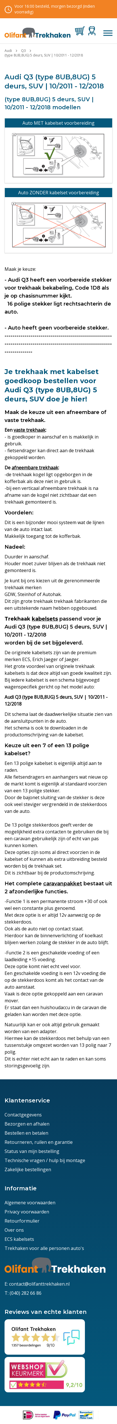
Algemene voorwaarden (30, 1202)
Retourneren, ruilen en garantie (39, 1142)
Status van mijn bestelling (32, 1151)
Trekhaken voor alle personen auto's (44, 1248)
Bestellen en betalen (26, 1133)
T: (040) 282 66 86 (23, 1293)
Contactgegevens (23, 1115)
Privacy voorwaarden (27, 1212)
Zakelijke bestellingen (28, 1169)
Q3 (23, 51)
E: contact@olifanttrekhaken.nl (37, 1284)
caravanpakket (62, 883)
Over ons (14, 1230)
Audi (8, 51)
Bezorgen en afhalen (27, 1124)
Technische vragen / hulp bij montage (45, 1160)
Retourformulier (22, 1221)
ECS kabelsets (19, 1239)
